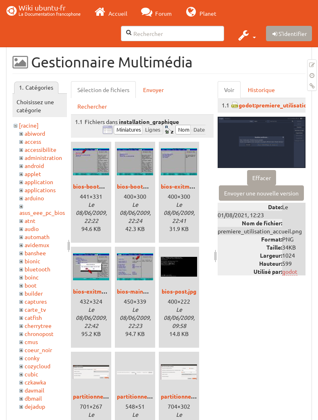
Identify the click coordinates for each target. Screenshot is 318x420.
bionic (32, 261)
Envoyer (153, 89)
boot (31, 285)
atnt (30, 220)
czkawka (35, 382)
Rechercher (92, 106)
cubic (31, 374)
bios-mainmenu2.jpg (143, 291)
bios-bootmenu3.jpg (143, 186)
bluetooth (37, 269)
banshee (35, 252)
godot (289, 271)
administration (43, 157)
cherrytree (38, 325)
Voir (229, 89)
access (33, 141)
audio (32, 228)
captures (36, 301)
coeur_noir (38, 349)
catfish (33, 317)
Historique (261, 89)
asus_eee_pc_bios (42, 212)
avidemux (37, 244)
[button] (246, 35)
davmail (34, 390)
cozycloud (37, 366)
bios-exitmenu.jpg (184, 186)
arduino (34, 198)
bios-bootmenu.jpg (98, 186)
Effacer (261, 177)
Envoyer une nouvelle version (261, 193)
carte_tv (35, 309)
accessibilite (40, 149)
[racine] (29, 125)
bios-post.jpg (179, 291)
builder (34, 293)
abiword (35, 133)
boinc (32, 277)
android (34, 165)
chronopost (39, 333)
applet (33, 173)
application (39, 181)
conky (32, 357)
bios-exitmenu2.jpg (98, 291)
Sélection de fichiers (103, 89)
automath (37, 236)
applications (40, 189)
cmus (31, 341)
